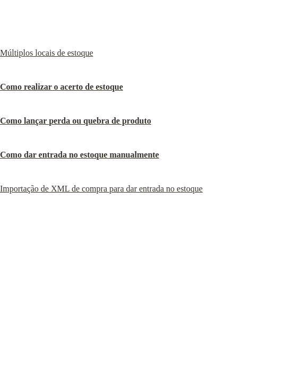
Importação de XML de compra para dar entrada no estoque (101, 188)
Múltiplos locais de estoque (46, 52)
